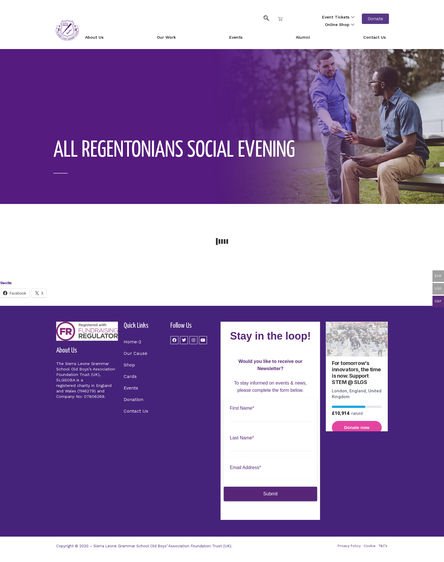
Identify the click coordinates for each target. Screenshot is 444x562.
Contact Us (374, 37)
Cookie (370, 546)
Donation (133, 399)
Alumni (303, 37)
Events (235, 37)
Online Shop (340, 24)
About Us (94, 37)
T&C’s (383, 546)
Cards (130, 376)
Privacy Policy (349, 546)
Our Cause (135, 353)
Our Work (166, 37)
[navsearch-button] (263, 19)
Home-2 (132, 341)
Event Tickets (339, 17)
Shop (129, 365)
